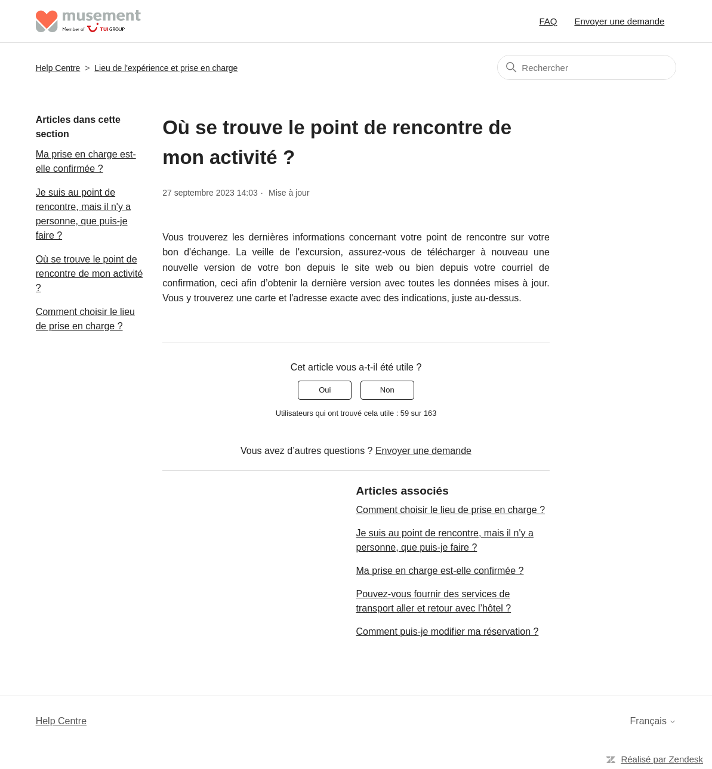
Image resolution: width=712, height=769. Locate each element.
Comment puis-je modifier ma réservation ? (447, 631)
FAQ (548, 21)
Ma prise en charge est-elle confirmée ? (86, 161)
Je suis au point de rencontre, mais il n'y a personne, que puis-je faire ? (83, 213)
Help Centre (58, 68)
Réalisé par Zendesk (662, 759)
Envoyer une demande (619, 21)
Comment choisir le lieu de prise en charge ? (85, 319)
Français (653, 721)
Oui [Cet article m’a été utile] (325, 389)
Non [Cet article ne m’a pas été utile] (387, 389)
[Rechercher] (587, 67)
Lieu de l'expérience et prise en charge (166, 68)
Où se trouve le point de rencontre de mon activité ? (89, 273)
